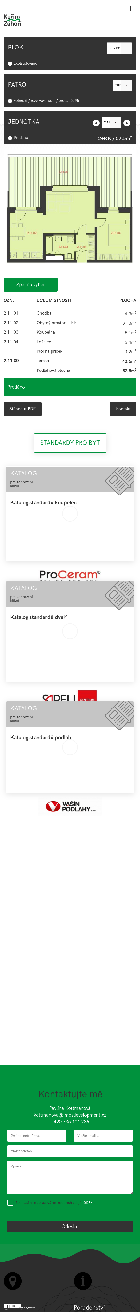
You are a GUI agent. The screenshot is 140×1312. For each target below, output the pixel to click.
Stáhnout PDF (22, 409)
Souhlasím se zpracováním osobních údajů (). (55, 1203)
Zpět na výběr (30, 285)
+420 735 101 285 (70, 1122)
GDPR (88, 1203)
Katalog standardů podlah (40, 738)
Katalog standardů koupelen (43, 503)
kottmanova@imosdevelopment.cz (70, 1115)
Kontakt (123, 409)
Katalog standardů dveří (38, 617)
